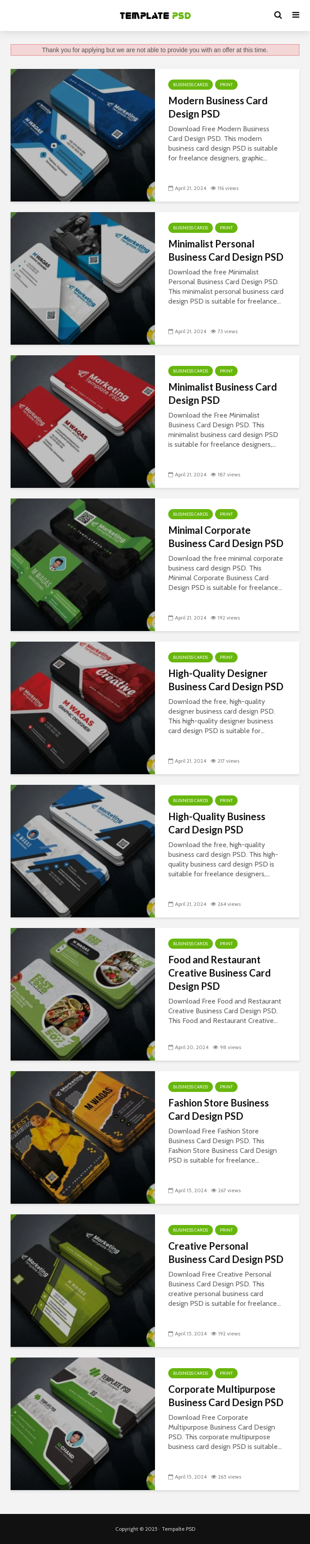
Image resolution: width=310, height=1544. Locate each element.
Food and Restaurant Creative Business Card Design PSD (219, 973)
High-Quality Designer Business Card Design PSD (226, 679)
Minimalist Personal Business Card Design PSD (226, 250)
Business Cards (190, 84)
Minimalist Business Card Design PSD (222, 393)
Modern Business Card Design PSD (218, 107)
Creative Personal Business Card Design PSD (226, 1252)
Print (226, 84)
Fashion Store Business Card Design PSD (218, 1109)
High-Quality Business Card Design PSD (216, 823)
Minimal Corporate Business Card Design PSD (226, 536)
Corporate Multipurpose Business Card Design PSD (226, 1395)
